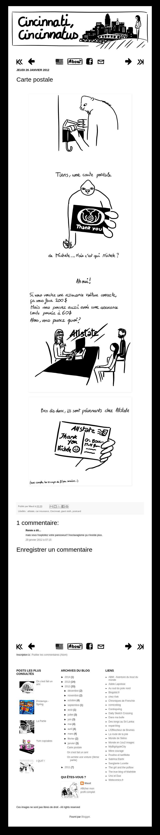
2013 (68, 681)
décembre (73, 690)
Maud (32, 506)
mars (71, 733)
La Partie (41, 721)
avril (70, 729)
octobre (72, 700)
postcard (76, 511)
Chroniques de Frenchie (122, 700)
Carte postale (74, 747)
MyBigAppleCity (117, 746)
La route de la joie (118, 734)
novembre (73, 695)
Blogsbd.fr (114, 692)
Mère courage (116, 750)
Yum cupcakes (44, 740)
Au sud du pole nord (119, 688)
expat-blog (114, 725)
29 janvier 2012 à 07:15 (38, 539)
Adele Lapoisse (117, 684)
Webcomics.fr (116, 780)
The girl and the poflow (121, 767)
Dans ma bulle (116, 717)
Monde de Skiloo (118, 738)
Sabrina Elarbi (116, 759)
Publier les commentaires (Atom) (49, 654)
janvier (72, 743)
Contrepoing (115, 709)
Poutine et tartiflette (119, 755)
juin (70, 719)
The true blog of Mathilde (122, 771)
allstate (30, 511)
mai (70, 724)
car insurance (42, 511)
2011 (68, 767)
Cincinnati (55, 511)
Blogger (85, 816)
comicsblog (115, 704)
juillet (71, 714)
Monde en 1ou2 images (121, 742)
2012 (68, 686)
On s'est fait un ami (77, 752)
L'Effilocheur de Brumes (122, 730)
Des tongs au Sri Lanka (121, 721)
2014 (68, 677)
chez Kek (114, 696)
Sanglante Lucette (118, 763)
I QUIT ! (40, 761)
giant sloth (66, 511)
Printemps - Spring (42, 703)
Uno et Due (115, 775)
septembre (74, 705)
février (71, 738)
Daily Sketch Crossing (121, 713)
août (70, 709)
